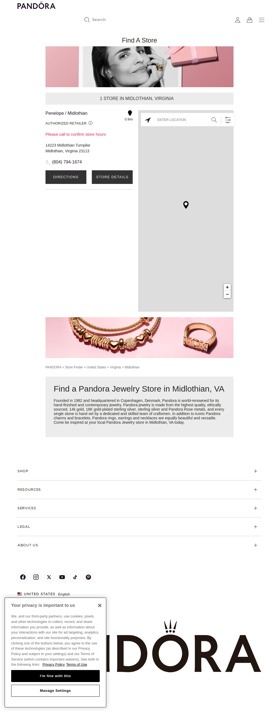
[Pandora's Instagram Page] (36, 577)
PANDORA (53, 367)
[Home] (139, 646)
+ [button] (227, 287)
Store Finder (74, 367)
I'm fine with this (55, 676)
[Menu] (262, 20)
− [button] (227, 294)
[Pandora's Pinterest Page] (88, 577)
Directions (65, 177)
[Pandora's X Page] (49, 577)
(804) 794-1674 (67, 162)
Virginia (115, 367)
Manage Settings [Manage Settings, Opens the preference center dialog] (55, 691)
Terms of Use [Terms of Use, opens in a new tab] (76, 664)
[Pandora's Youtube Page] (62, 577)
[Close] (100, 605)
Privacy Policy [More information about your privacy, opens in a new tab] (54, 664)
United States (96, 367)
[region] (55, 652)
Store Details (112, 177)
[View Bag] (250, 20)
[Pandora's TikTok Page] (75, 577)
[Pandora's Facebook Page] (22, 577)
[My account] (238, 20)
